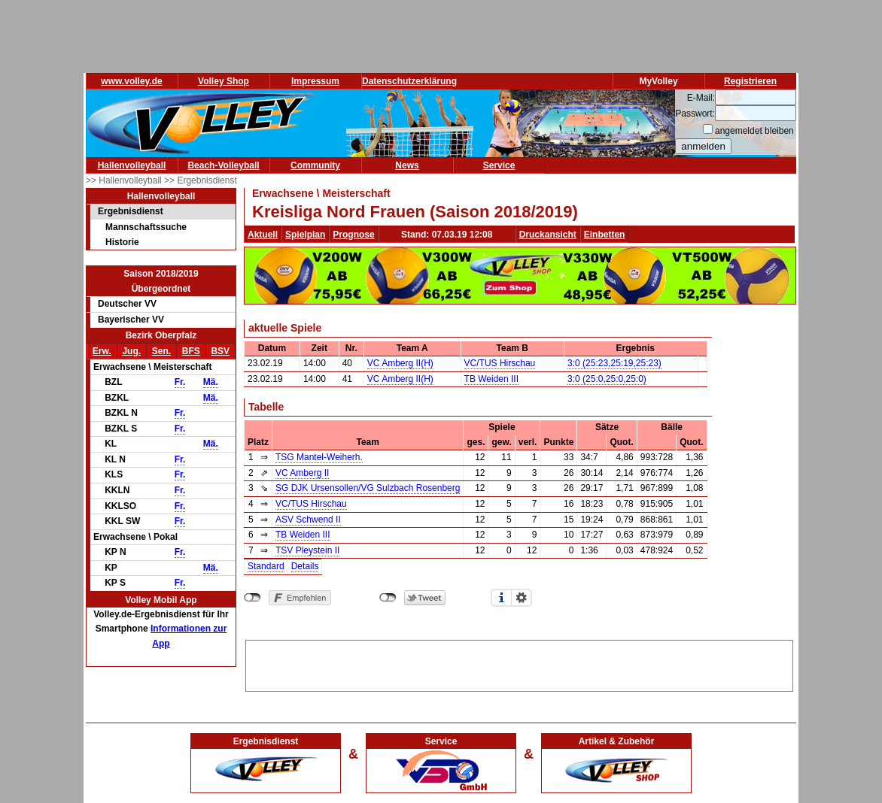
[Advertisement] (519, 663)
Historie (122, 242)
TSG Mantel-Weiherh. (319, 457)
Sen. (161, 351)
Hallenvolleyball (132, 165)
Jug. (131, 351)
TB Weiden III (491, 379)
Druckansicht (547, 234)
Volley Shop (223, 81)
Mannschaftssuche (146, 227)
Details (305, 566)
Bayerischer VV (131, 319)
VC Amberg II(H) (400, 363)
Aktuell (263, 234)
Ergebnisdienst (130, 211)
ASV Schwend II (308, 519)
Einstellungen (521, 598)
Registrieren (750, 81)
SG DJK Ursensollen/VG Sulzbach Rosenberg (367, 488)
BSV (220, 351)
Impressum (315, 81)
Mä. (210, 382)
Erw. (102, 351)
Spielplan (305, 234)
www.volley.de (131, 81)
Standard (266, 566)
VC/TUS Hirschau (500, 363)
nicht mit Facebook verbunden (252, 597)
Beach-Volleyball (223, 165)
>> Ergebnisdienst (200, 180)
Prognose (353, 234)
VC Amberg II (302, 473)
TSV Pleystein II (307, 550)
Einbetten (604, 234)
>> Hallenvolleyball (125, 180)
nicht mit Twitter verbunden (388, 597)
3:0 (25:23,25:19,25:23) (614, 363)
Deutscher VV (127, 303)
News (406, 165)
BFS (191, 351)
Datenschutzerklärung (409, 81)
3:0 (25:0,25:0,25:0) (606, 379)
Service (499, 165)
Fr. (180, 382)
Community (315, 165)
